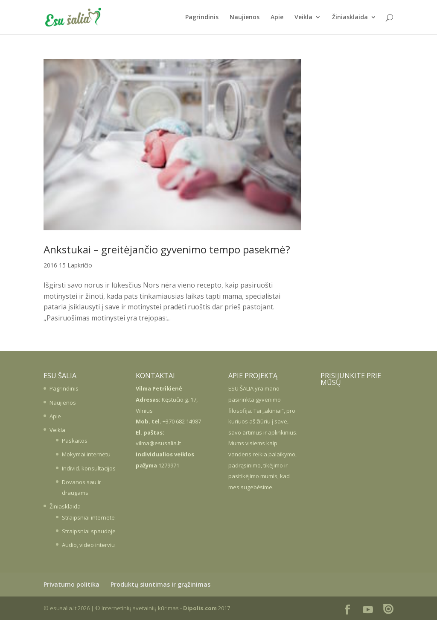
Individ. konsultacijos (89, 468)
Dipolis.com (200, 608)
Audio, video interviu (88, 545)
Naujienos (244, 17)
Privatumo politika (71, 584)
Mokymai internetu (86, 454)
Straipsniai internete (88, 517)
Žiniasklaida (350, 17)
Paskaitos (74, 440)
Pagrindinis (201, 17)
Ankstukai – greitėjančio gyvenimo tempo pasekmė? (167, 249)
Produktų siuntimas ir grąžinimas (160, 584)
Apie (277, 17)
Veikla (303, 17)
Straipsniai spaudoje (89, 531)
